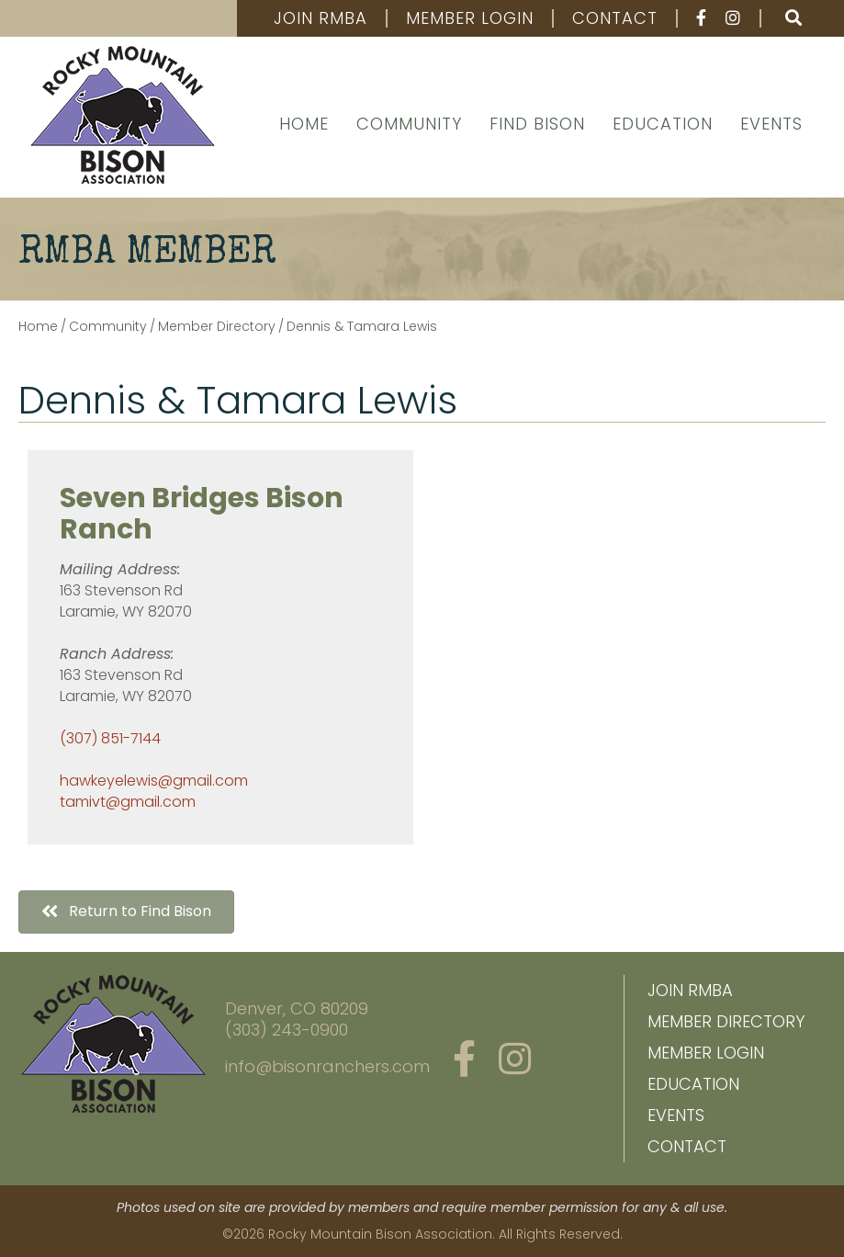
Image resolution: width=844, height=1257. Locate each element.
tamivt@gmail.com (128, 801)
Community (409, 123)
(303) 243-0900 (286, 1029)
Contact (615, 18)
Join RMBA (320, 18)
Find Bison (537, 123)
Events (771, 123)
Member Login (470, 18)
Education (663, 123)
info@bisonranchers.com (327, 1066)
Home (304, 123)
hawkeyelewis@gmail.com (154, 780)
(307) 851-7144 (110, 738)
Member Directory (726, 1021)
